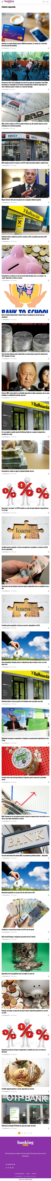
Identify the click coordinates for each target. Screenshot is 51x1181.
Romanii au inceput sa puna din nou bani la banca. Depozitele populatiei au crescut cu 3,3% (25, 1012)
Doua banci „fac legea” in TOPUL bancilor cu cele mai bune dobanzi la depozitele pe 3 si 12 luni (25, 509)
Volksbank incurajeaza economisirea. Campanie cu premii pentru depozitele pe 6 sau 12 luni (25, 739)
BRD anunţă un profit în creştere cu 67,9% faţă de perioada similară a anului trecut (25, 163)
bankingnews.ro (6, 165)
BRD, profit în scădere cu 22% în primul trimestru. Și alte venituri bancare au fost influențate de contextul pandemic (24, 125)
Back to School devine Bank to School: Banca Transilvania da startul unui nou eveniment (23, 316)
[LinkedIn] (10, 1168)
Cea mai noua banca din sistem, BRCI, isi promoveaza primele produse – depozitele (25, 855)
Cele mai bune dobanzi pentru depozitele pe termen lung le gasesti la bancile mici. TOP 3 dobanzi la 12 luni (25, 355)
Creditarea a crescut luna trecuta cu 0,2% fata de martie (18, 929)
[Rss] (13, 1168)
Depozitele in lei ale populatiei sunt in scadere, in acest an (18, 974)
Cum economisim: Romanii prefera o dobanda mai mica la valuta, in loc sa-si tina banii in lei (24, 663)
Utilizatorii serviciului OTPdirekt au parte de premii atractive (19, 1126)
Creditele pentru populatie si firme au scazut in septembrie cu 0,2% (21, 625)
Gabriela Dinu (6, 48)
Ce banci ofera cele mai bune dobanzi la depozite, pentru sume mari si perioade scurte (24, 778)
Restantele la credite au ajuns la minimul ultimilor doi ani (18, 471)
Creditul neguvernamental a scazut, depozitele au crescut (18, 1089)
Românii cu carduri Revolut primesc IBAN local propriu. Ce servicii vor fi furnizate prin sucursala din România (24, 44)
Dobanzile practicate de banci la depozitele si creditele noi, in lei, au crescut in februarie (24, 1051)
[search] (43, 1)
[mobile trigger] (3, 1)
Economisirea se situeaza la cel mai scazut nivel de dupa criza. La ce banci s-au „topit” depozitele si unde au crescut (24, 277)
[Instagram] (8, 1168)
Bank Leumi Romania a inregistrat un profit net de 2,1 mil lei (18, 937)
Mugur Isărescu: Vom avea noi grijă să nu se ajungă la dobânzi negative (21, 200)
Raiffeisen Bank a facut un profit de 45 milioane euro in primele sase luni (22, 701)
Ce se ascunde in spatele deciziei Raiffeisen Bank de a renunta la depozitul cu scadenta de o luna (23, 433)
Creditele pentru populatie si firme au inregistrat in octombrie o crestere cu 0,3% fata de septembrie (25, 548)
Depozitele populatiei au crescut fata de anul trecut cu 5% (18, 892)
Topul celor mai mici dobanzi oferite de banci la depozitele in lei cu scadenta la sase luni (25, 587)
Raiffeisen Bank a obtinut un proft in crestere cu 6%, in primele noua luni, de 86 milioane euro (24, 238)
